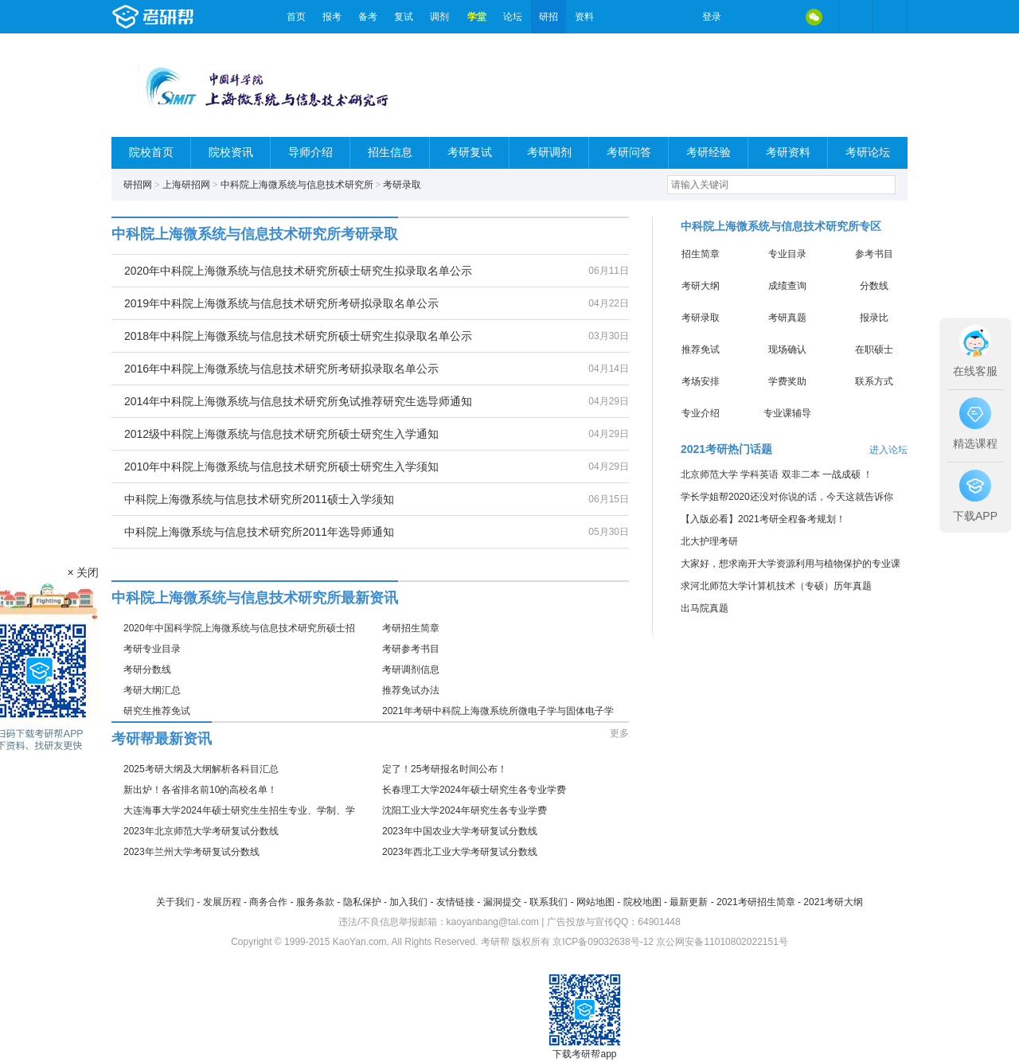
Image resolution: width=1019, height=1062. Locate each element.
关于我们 (175, 902)
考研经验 (708, 152)
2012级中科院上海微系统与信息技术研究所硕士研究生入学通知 (281, 434)
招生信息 (390, 152)
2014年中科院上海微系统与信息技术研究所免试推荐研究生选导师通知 (298, 401)
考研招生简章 (410, 628)
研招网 (137, 184)
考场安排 (700, 381)
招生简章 (700, 254)
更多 (619, 733)
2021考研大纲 (833, 902)
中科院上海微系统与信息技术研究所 (297, 184)
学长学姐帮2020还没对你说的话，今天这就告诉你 (787, 496)
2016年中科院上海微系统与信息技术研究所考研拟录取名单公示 (281, 368)
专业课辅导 (787, 413)
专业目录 (787, 254)
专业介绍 (700, 413)
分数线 (874, 285)
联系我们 (548, 902)
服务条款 (315, 902)
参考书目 (874, 254)
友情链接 (455, 902)
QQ (780, 16)
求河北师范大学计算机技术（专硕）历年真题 (776, 586)
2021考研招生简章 (755, 902)
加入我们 (408, 902)
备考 (367, 16)
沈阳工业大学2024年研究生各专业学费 (464, 810)
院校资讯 (231, 152)
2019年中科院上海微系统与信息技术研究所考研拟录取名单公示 (281, 303)
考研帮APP (890, 16)
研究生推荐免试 (156, 710)
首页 (296, 16)
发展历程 (222, 902)
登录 (711, 16)
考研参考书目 (410, 648)
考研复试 (469, 152)
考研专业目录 (152, 648)
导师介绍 (310, 152)
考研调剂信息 (410, 669)
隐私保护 (362, 902)
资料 (584, 16)
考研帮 (195, 16)
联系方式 (874, 381)
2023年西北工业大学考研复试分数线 (459, 851)
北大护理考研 (709, 541)
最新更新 (689, 902)
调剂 (439, 16)
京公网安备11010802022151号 (721, 941)
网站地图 (595, 902)
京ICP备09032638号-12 (603, 941)
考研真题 (787, 317)
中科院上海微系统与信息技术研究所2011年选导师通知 (259, 531)
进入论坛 (888, 449)
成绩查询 (787, 285)
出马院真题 (704, 608)
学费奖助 (787, 381)
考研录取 (402, 184)
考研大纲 (700, 285)
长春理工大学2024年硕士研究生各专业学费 (474, 789)
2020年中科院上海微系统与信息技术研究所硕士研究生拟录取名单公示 (298, 270)
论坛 (512, 16)
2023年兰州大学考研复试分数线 (191, 851)
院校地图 (642, 902)
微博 (746, 16)
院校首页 (151, 152)
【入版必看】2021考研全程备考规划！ (763, 519)
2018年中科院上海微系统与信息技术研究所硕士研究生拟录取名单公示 (298, 336)
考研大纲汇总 (152, 690)
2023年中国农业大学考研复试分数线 (459, 831)
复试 (403, 16)
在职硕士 (874, 349)
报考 (332, 16)
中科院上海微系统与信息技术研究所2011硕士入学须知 (259, 499)
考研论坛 (867, 152)
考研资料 (788, 152)
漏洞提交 (502, 902)
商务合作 (268, 902)
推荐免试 (700, 349)
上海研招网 (186, 184)
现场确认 (787, 349)
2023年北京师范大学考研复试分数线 (201, 831)
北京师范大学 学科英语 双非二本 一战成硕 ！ (777, 474)
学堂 (476, 16)
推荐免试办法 (410, 690)
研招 (548, 16)
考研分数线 (147, 669)
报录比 (874, 317)
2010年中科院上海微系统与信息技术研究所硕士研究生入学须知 (281, 466)
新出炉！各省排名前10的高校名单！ (200, 789)
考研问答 (629, 152)
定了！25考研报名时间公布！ (444, 769)
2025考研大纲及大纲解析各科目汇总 (201, 769)
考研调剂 (549, 152)
